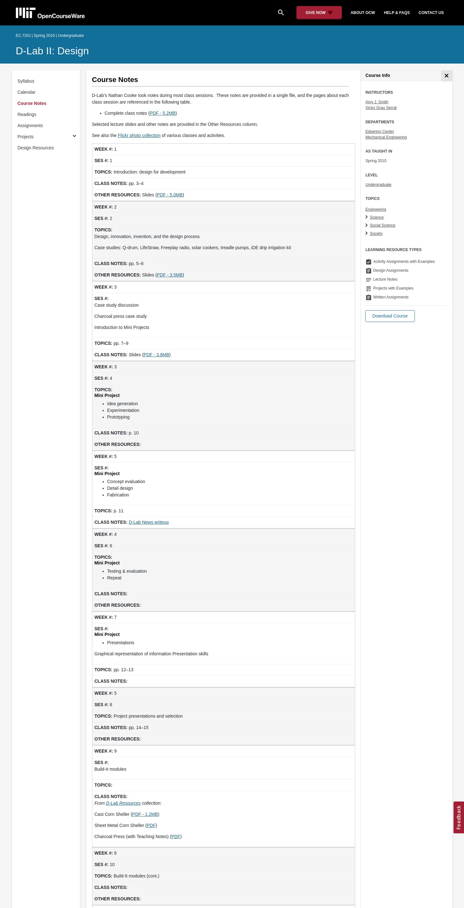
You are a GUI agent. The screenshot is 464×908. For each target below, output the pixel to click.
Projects (25, 136)
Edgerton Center (379, 131)
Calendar (26, 92)
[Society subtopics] (367, 233)
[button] (389, 316)
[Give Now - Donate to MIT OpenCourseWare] (319, 12)
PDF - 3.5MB (169, 274)
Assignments (30, 125)
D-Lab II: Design (52, 51)
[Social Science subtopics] (367, 226)
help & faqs (397, 12)
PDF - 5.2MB (163, 113)
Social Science (382, 225)
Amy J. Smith (376, 102)
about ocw (363, 12)
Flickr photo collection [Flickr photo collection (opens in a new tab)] (139, 135)
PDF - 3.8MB (156, 354)
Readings (26, 114)
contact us (431, 12)
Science (377, 217)
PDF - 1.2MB (145, 814)
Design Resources (35, 147)
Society (376, 233)
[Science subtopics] (367, 217)
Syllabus (25, 81)
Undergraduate (378, 184)
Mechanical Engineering (386, 137)
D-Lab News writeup (149, 522)
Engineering (375, 209)
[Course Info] (446, 75)
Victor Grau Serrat (381, 108)
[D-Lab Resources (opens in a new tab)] (123, 803)
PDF (151, 825)
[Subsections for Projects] (74, 137)
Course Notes (31, 103)
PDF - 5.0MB (169, 194)
